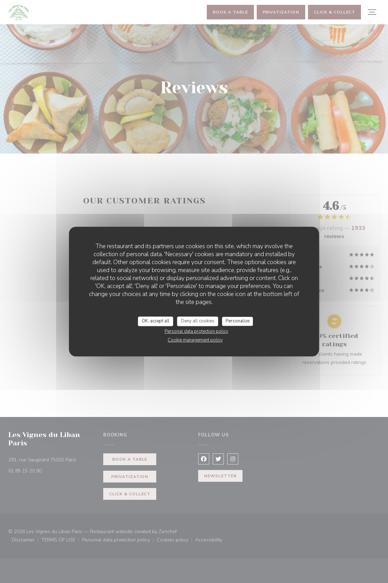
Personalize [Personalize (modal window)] (237, 321)
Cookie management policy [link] (195, 340)
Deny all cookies (197, 321)
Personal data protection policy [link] (196, 331)
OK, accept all (155, 321)
